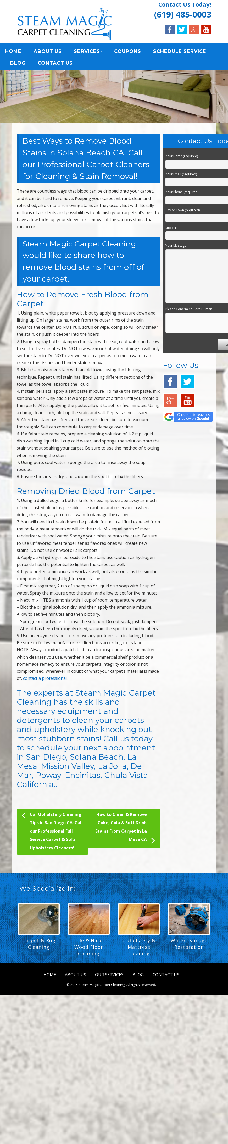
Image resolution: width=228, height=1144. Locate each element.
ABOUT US (48, 52)
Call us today (128, 741)
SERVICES (87, 52)
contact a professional (45, 681)
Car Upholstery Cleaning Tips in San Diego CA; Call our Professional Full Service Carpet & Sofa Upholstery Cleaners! (52, 833)
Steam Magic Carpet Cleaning (81, 246)
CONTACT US (55, 64)
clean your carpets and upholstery (80, 727)
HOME (13, 52)
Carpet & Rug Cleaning (38, 946)
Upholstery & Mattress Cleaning (138, 950)
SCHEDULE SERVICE (179, 52)
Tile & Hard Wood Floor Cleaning (88, 950)
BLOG (18, 64)
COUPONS (127, 52)
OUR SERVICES (109, 977)
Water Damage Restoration (189, 946)
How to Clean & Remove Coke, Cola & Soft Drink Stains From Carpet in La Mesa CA (125, 831)
